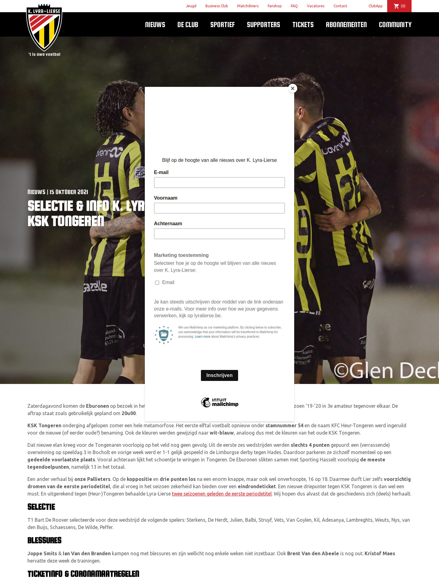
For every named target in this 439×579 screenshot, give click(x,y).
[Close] (292, 88)
